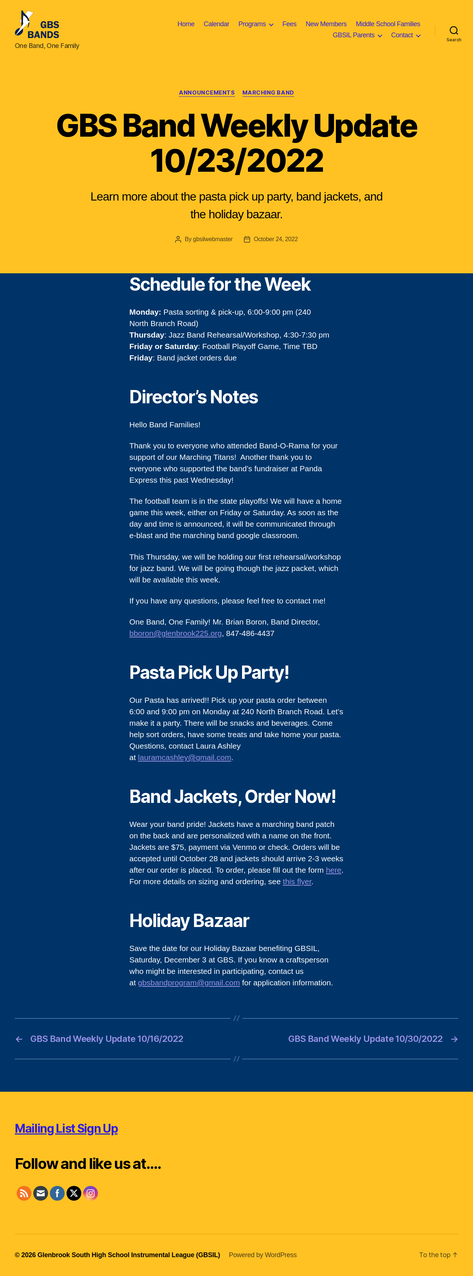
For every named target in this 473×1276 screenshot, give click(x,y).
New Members (326, 24)
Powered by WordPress (263, 1255)
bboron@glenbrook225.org (175, 633)
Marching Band (268, 92)
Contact (402, 35)
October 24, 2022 (276, 239)
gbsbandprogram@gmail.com (189, 982)
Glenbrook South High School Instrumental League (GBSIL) (128, 1255)
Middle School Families (388, 24)
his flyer (298, 881)
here (333, 870)
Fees (289, 24)
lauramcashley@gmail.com (184, 757)
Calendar (216, 24)
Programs (252, 24)
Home (185, 24)
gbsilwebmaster (212, 239)
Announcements (207, 92)
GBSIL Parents (354, 35)
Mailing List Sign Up (66, 1128)
